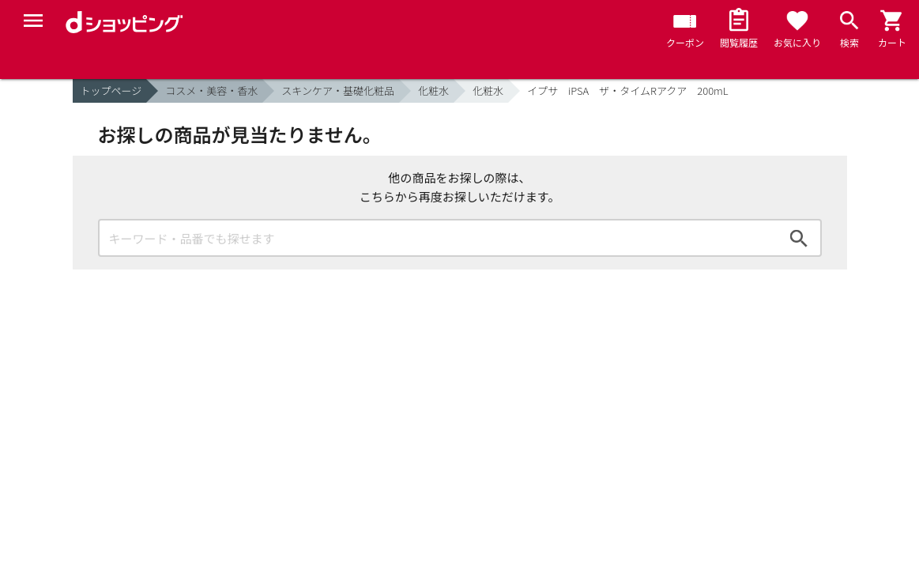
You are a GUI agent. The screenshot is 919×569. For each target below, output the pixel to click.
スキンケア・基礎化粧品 (337, 90)
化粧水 (433, 90)
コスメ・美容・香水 (211, 90)
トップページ (111, 90)
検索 (799, 238)
